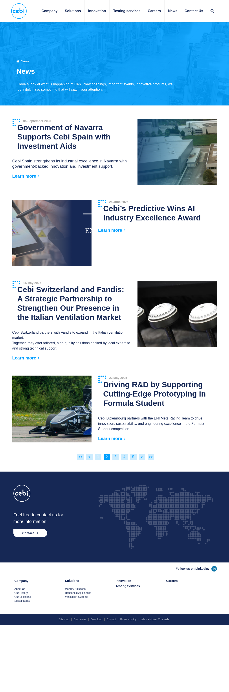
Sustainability (22, 600)
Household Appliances (78, 592)
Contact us (30, 533)
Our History (21, 592)
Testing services (126, 11)
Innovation (97, 11)
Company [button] (50, 11)
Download (96, 619)
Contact (111, 619)
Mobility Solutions (75, 588)
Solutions (72, 581)
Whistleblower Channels (155, 619)
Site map (64, 619)
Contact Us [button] (194, 11)
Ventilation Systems (76, 596)
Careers (154, 11)
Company (22, 581)
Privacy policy (128, 619)
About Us (20, 588)
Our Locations (23, 596)
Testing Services (128, 586)
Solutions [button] (73, 11)
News (172, 11)
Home (18, 61)
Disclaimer (80, 619)
